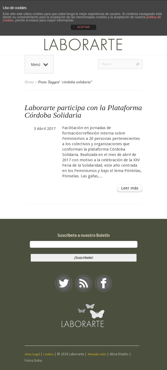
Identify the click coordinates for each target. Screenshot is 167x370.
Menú (39, 64)
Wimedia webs (96, 354)
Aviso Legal (32, 354)
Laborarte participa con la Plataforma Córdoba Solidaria (83, 111)
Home (29, 82)
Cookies (48, 354)
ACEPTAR (83, 27)
